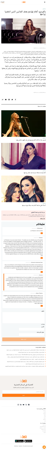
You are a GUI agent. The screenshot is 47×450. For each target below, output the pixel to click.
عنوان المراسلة (40, 332)
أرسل (23, 395)
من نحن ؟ (44, 424)
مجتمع (44, 413)
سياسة (44, 410)
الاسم (42, 326)
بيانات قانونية (43, 429)
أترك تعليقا (23, 339)
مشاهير (44, 8)
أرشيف (45, 432)
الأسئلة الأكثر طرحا (43, 426)
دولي (45, 420)
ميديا (45, 416)
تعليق (43, 311)
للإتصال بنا (44, 430)
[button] (44, 447)
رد (41, 233)
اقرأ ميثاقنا (42, 218)
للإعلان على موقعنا (43, 427)
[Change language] (3, 2)
